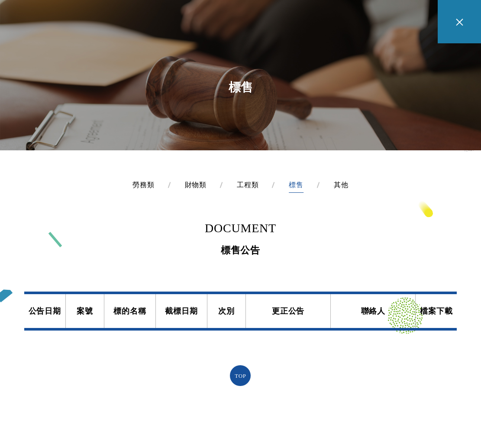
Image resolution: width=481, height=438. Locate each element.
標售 (296, 184)
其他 (341, 184)
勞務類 (143, 184)
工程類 (247, 184)
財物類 (196, 184)
